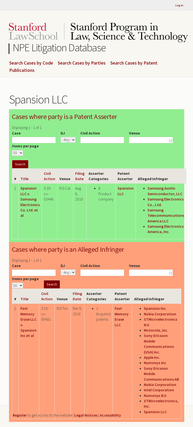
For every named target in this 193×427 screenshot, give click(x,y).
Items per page (25, 145)
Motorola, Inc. (156, 330)
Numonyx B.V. (155, 395)
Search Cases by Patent (133, 63)
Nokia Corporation (160, 313)
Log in (179, 5)
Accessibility (110, 415)
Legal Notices (86, 415)
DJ (63, 133)
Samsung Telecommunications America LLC (165, 215)
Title (24, 178)
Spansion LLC (155, 411)
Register (20, 415)
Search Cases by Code (31, 63)
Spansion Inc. (155, 308)
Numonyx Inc (155, 362)
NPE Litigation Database (59, 47)
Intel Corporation (159, 389)
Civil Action (90, 133)
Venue (134, 133)
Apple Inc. (152, 357)
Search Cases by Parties (82, 63)
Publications (22, 70)
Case (16, 133)
